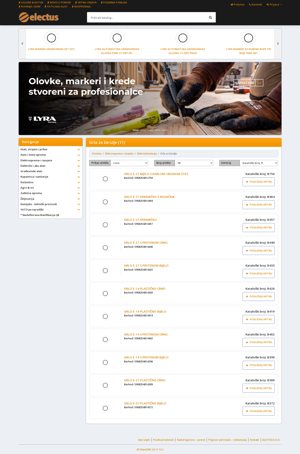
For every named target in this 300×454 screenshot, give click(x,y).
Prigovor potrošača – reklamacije (227, 440)
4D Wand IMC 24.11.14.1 (150, 449)
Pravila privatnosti (163, 440)
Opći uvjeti (144, 440)
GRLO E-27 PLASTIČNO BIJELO (145, 403)
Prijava (273, 4)
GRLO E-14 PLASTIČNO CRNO (144, 288)
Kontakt (254, 440)
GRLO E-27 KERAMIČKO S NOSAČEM (149, 197)
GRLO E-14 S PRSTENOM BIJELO (146, 357)
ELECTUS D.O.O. (271, 440)
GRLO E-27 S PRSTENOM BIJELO (146, 265)
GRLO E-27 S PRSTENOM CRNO (146, 242)
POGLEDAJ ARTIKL (259, 181)
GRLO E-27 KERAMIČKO (140, 220)
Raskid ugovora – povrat (191, 440)
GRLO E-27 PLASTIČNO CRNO (144, 380)
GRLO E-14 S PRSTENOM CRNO (146, 334)
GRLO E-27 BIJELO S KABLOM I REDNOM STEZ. (156, 174)
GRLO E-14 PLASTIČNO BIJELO (145, 311)
